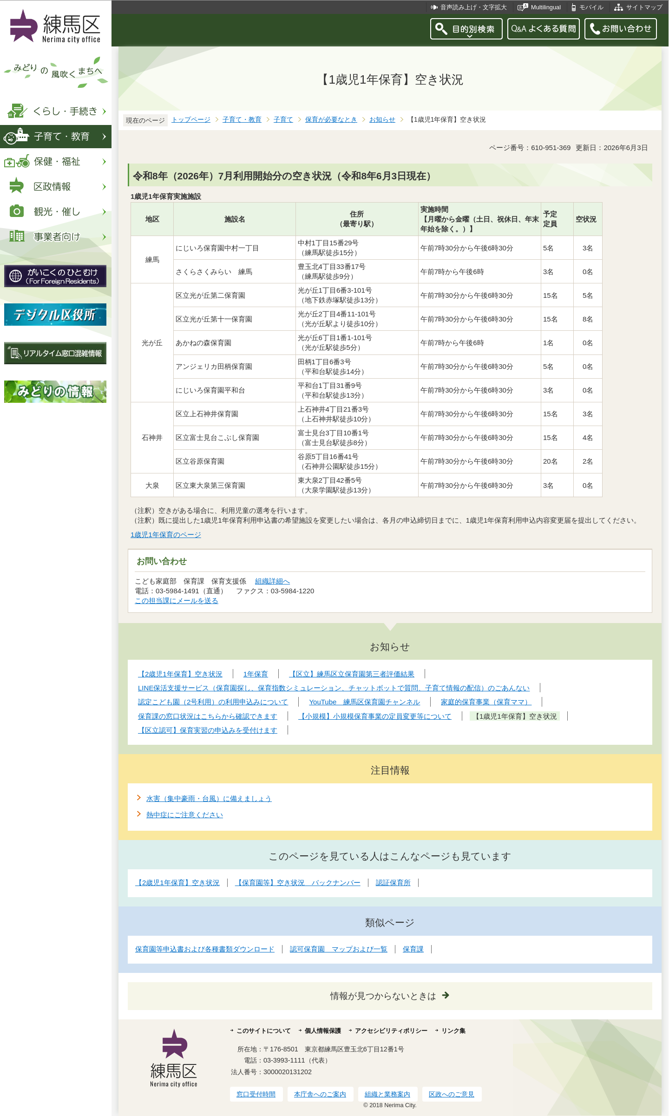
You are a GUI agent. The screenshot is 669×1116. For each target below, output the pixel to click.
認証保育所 (393, 882)
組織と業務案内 (387, 1094)
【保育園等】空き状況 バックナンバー (298, 882)
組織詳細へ (272, 581)
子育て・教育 (242, 119)
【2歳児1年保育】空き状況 (177, 882)
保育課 (413, 949)
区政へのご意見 (451, 1094)
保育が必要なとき (331, 119)
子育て (283, 119)
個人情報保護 (323, 1030)
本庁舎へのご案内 (320, 1094)
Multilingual (546, 7)
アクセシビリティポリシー (391, 1030)
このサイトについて (263, 1030)
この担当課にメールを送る (176, 600)
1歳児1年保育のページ (166, 534)
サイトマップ (644, 7)
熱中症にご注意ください (184, 815)
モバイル (591, 7)
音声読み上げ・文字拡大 (473, 7)
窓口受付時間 (255, 1094)
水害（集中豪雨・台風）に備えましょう (209, 798)
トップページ (190, 119)
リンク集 (453, 1030)
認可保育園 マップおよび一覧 (338, 949)
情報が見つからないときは (383, 996)
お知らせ (382, 119)
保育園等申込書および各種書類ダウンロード (205, 949)
